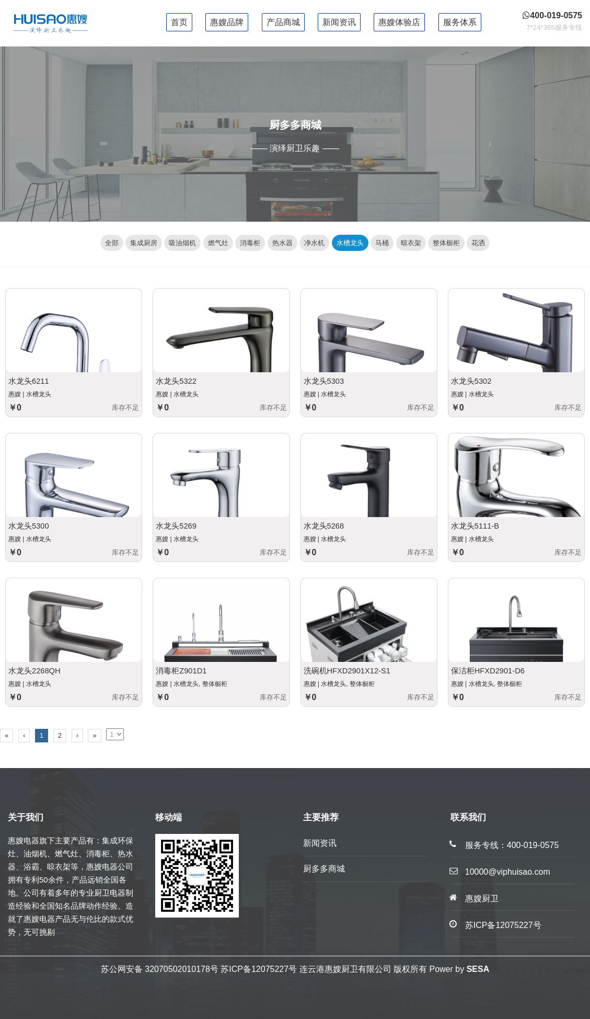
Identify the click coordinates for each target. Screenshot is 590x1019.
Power (441, 969)
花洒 (478, 243)
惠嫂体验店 (399, 22)
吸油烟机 (182, 243)
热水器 (282, 243)
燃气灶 (218, 243)
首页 (179, 22)
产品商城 (283, 22)
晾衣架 (411, 243)
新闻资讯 (339, 22)
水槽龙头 (350, 243)
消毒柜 (250, 243)
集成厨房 (143, 243)
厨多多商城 (324, 868)
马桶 (382, 243)
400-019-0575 (533, 845)
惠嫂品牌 (227, 22)
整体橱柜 (446, 243)
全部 (112, 243)
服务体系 (460, 22)
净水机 (314, 243)
